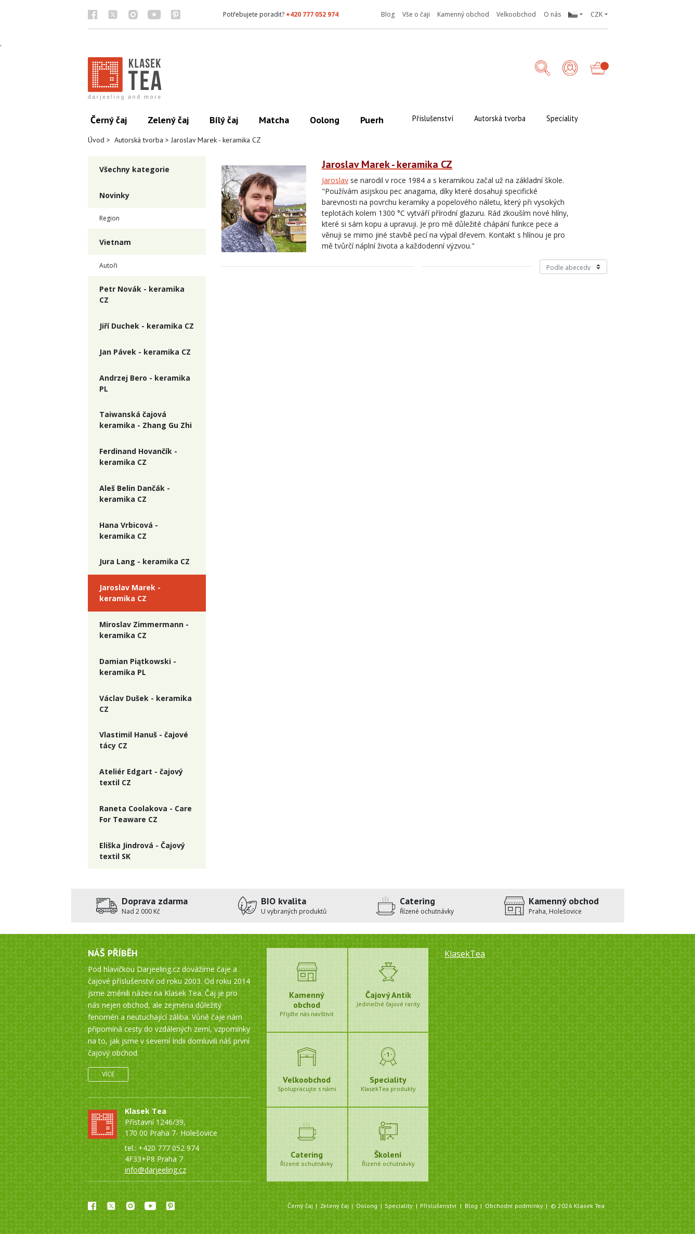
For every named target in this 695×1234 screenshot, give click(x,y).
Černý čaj (300, 1206)
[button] (575, 14)
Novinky (114, 195)
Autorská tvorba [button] (500, 118)
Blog (388, 14)
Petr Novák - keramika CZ (142, 294)
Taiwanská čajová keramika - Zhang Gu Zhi (145, 419)
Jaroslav (335, 180)
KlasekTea (464, 953)
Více (108, 1074)
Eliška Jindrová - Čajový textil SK (142, 850)
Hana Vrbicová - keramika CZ (128, 530)
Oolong (366, 1206)
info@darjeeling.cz (155, 1170)
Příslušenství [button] (432, 118)
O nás (552, 14)
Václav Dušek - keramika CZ (145, 703)
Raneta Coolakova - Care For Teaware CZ (145, 813)
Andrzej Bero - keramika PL (144, 383)
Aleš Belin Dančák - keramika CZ (134, 493)
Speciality (399, 1206)
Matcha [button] (274, 120)
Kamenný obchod (463, 14)
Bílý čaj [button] (223, 120)
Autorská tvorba (138, 140)
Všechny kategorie (134, 169)
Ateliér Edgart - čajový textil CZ (141, 777)
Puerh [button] (372, 120)
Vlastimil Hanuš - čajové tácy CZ (143, 740)
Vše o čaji (416, 14)
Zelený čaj (334, 1206)
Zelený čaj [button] (168, 120)
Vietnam (115, 242)
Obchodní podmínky (514, 1206)
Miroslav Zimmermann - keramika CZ (144, 629)
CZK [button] (596, 14)
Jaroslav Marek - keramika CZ (130, 592)
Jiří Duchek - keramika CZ (146, 326)
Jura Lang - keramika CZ (144, 561)
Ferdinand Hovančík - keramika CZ (138, 456)
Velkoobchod (516, 14)
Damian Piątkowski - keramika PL (137, 666)
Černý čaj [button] (108, 120)
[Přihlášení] (570, 69)
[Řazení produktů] (574, 266)
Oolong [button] (324, 120)
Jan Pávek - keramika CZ (145, 352)
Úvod (96, 140)
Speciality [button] (562, 118)
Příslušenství (438, 1206)
